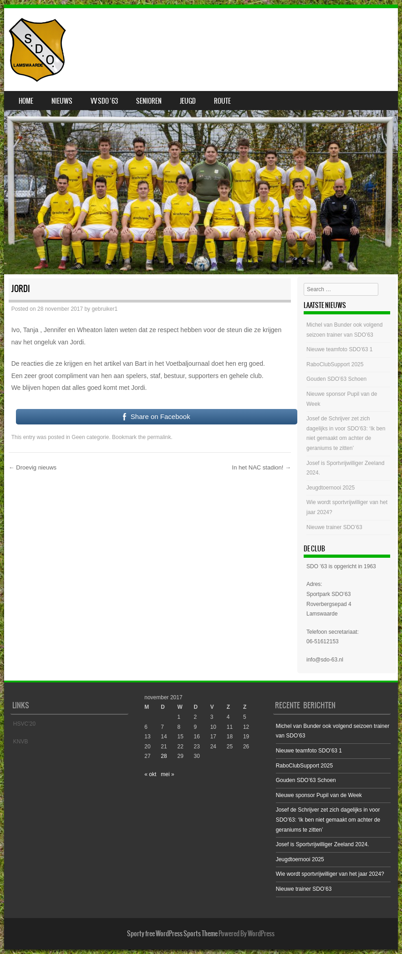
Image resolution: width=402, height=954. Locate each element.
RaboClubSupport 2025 (334, 364)
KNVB (20, 741)
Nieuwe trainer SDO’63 (334, 527)
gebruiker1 (104, 309)
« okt (150, 774)
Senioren (149, 101)
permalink (159, 437)
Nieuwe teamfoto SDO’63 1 (339, 349)
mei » (167, 774)
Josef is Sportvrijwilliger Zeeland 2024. (322, 844)
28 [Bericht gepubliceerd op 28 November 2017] (164, 756)
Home (26, 101)
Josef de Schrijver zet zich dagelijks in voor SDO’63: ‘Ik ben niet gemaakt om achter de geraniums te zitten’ (328, 820)
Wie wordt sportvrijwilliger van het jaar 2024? (330, 874)
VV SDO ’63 (104, 101)
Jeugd (188, 101)
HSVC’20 (24, 724)
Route (222, 101)
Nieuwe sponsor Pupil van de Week (319, 795)
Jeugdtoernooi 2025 (330, 488)
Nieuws (61, 101)
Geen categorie (90, 437)
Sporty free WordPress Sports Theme (172, 934)
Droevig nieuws (33, 467)
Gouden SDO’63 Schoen (336, 379)
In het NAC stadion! (261, 467)
